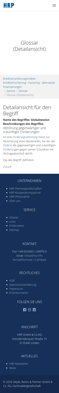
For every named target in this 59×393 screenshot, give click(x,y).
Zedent (7, 145)
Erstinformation (18, 293)
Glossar (14, 217)
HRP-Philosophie (19, 196)
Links (12, 221)
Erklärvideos (16, 225)
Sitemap (14, 230)
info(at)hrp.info (33, 255)
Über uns (15, 201)
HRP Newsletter (18, 364)
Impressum (16, 289)
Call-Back (40, 259)
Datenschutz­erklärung (22, 284)
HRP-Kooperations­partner (25, 192)
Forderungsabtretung (25, 137)
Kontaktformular (23, 259)
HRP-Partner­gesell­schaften (25, 188)
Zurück (7, 166)
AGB (12, 280)
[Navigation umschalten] (54, 5)
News (12, 368)
